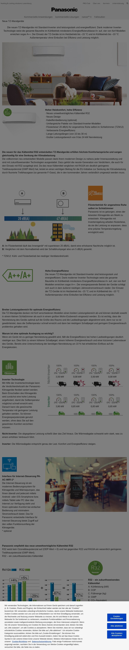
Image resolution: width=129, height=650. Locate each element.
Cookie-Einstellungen (117, 617)
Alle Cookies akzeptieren (116, 634)
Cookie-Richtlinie (19, 641)
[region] (64, 625)
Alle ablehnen (117, 626)
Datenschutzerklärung (41, 641)
